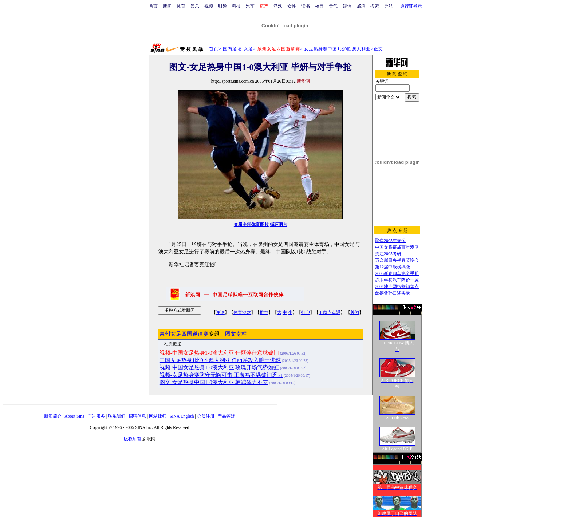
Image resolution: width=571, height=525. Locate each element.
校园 (319, 6)
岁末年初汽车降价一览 (397, 280)
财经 (222, 6)
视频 (208, 6)
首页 (153, 6)
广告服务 (96, 416)
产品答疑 (226, 416)
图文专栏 (236, 334)
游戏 (277, 6)
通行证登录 (411, 6)
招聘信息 (137, 416)
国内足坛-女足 (238, 48)
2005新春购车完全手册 (397, 273)
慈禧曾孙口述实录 (392, 293)
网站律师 (157, 416)
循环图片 (278, 224)
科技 (236, 6)
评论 (220, 312)
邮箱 (361, 6)
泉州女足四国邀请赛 (184, 334)
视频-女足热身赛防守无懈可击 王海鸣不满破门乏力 (221, 375)
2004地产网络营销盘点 (397, 286)
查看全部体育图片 (251, 224)
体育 (181, 6)
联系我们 (116, 416)
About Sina (74, 416)
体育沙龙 (242, 312)
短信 (347, 6)
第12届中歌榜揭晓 (392, 266)
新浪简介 (53, 416)
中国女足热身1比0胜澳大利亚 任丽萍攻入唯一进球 (220, 360)
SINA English (181, 416)
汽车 (250, 6)
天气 (333, 6)
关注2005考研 (388, 253)
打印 (305, 312)
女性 (291, 6)
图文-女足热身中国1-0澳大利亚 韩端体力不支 (214, 382)
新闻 (167, 6)
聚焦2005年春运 (390, 240)
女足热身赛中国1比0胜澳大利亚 (337, 48)
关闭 (354, 312)
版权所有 (132, 438)
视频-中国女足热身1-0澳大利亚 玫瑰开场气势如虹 (219, 367)
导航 (388, 6)
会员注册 (205, 416)
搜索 (374, 6)
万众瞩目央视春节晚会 (397, 260)
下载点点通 (329, 312)
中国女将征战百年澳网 (397, 247)
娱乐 (194, 6)
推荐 (264, 312)
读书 (305, 6)
